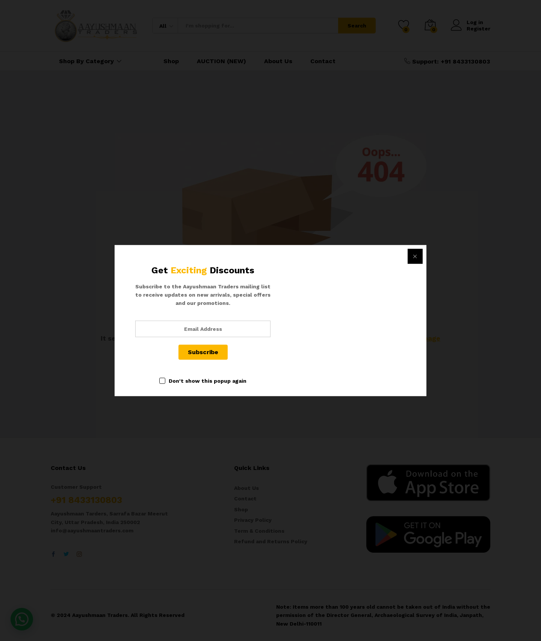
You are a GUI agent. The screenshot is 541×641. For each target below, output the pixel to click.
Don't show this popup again (207, 380)
